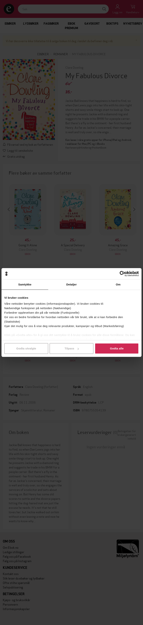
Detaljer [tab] (71, 284)
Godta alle (117, 348)
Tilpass (72, 348)
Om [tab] (118, 284)
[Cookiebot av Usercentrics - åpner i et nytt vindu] (122, 273)
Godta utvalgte (26, 348)
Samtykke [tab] (24, 284)
